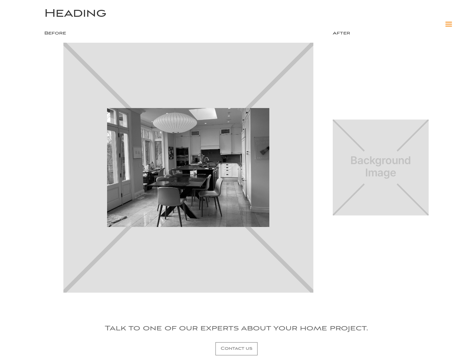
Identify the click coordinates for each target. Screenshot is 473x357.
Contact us (236, 348)
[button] (449, 24)
